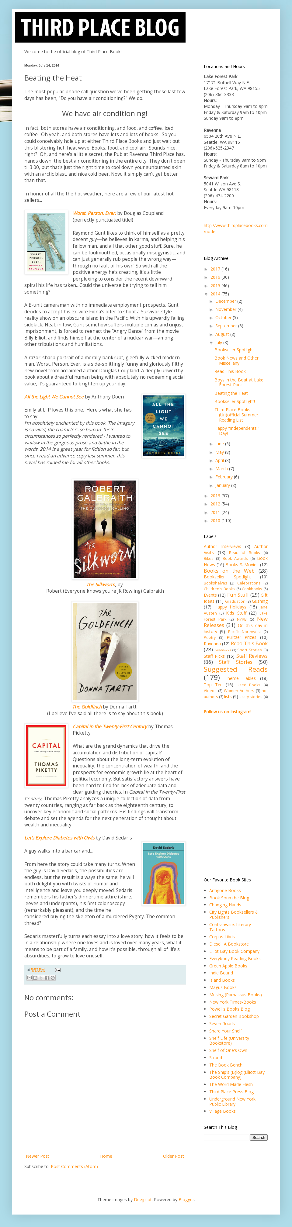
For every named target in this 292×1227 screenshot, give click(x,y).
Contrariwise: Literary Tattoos (230, 927)
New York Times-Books (232, 1002)
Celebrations (249, 583)
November (226, 309)
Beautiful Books (244, 552)
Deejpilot (143, 1199)
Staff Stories (235, 661)
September (226, 326)
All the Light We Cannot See (54, 397)
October (224, 317)
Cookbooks (252, 588)
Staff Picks (214, 656)
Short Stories (249, 650)
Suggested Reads (236, 669)
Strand (215, 1057)
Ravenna (212, 643)
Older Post (173, 1156)
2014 (215, 294)
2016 (215, 277)
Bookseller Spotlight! (234, 401)
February (224, 477)
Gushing (260, 601)
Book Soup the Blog (229, 898)
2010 (215, 520)
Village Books (222, 1111)
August (222, 334)
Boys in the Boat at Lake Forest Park (238, 382)
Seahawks (223, 650)
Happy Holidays (230, 607)
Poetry (210, 637)
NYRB (242, 619)
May (220, 452)
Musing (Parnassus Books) (235, 995)
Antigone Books (225, 890)
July (219, 342)
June (220, 443)
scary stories (250, 696)
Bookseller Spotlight (234, 350)
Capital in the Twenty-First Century (110, 726)
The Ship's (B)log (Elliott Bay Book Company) (237, 1074)
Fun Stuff (238, 594)
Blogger (186, 1199)
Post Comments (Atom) (74, 1166)
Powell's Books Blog (229, 1009)
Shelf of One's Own (228, 1050)
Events (210, 595)
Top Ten (213, 685)
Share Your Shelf (225, 1031)
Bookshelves (215, 583)
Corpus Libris (222, 936)
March (222, 468)
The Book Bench (225, 1065)
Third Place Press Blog (231, 1091)
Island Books (222, 980)
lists (228, 696)
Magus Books (223, 987)
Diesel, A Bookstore (229, 944)
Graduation (235, 601)
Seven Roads (222, 1023)
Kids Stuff (236, 613)
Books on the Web (229, 570)
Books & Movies (242, 564)
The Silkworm (100, 584)
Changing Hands (225, 905)
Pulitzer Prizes (242, 637)
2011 (215, 512)
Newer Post (37, 1156)
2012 (215, 504)
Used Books (249, 685)
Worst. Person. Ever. (94, 213)
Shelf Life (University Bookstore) (229, 1040)
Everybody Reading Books (235, 958)
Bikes (209, 558)
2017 (215, 269)
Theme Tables (240, 678)
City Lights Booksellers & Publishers (234, 914)
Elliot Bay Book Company (234, 951)
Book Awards (235, 558)
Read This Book (230, 371)
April (220, 460)
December (226, 301)
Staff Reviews (252, 655)
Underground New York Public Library (232, 1101)
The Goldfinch (87, 707)
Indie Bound (221, 973)
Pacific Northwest (244, 631)
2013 (215, 495)
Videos (210, 690)
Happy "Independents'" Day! (236, 430)
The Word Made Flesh (231, 1084)
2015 (215, 285)
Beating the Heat (231, 393)
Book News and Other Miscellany (236, 360)
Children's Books (219, 588)
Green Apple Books (228, 966)
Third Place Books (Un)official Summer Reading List (236, 415)
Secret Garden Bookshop (234, 1016)
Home (106, 1156)
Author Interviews (222, 546)
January (223, 485)
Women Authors (239, 690)
